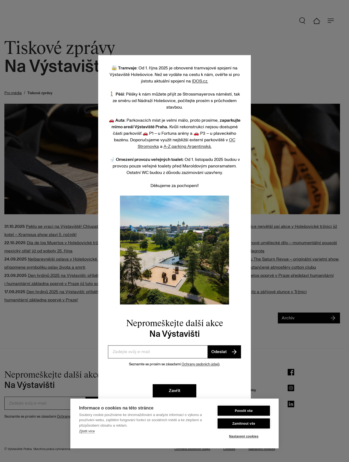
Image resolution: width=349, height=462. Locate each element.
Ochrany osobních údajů (200, 364)
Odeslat (224, 351)
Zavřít (174, 391)
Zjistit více (87, 431)
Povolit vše (244, 411)
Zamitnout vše (243, 424)
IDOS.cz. (200, 81)
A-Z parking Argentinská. (188, 146)
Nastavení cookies (243, 436)
